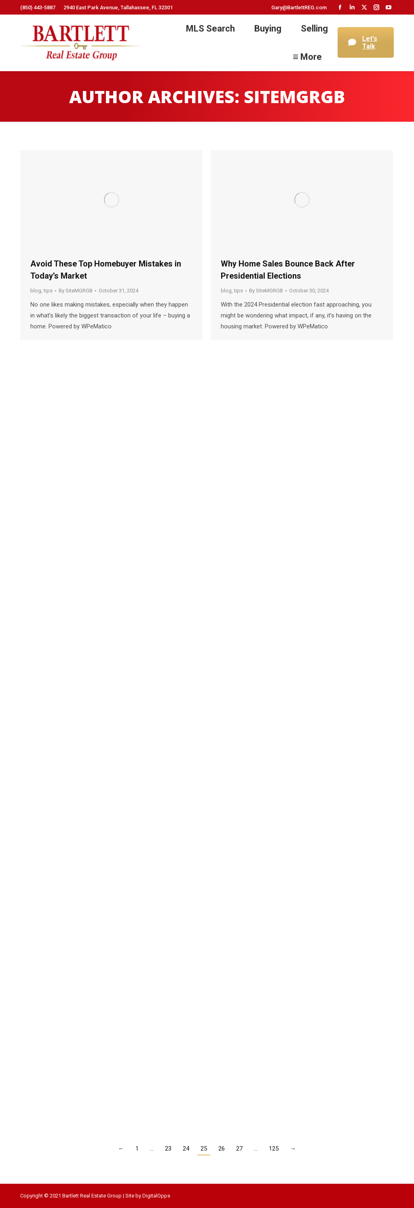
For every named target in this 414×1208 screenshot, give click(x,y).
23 (168, 1148)
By (76, 291)
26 (221, 1148)
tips (48, 291)
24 (186, 1148)
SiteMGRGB (294, 96)
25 (204, 1148)
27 (239, 1148)
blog (35, 291)
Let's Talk (362, 42)
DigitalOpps (156, 1196)
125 (274, 1148)
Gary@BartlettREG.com (299, 7)
